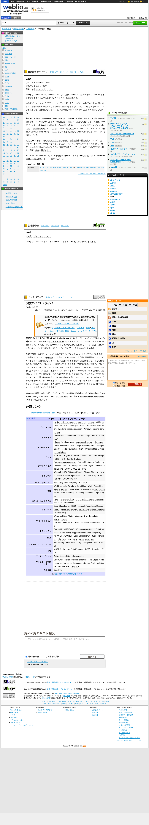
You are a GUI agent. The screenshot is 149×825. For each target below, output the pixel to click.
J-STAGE (60, 331)
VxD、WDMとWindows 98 (122, 133)
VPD (70, 125)
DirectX (57, 442)
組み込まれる (97, 118)
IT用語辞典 (30, 29)
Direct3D (91, 422)
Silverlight (74, 426)
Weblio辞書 (46, 698)
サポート (45, 159)
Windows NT (41, 155)
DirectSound (71, 436)
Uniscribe (75, 566)
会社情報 (95, 712)
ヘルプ (145, 1)
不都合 (40, 147)
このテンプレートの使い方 (67, 323)
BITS (100, 475)
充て (80, 122)
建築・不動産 (10, 73)
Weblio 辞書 (135, 1)
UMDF (64, 519)
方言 (7, 106)
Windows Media (92, 449)
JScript (92, 455)
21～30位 (133, 305)
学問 (7, 77)
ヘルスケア (9, 86)
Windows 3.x (85, 338)
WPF (66, 426)
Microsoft (30, 155)
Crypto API (58, 529)
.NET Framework (66, 503)
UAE (70, 167)
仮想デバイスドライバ (119, 149)
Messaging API (60, 482)
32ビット (56, 348)
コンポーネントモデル (41, 501)
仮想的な (90, 106)
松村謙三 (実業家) (119, 338)
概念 (114, 334)
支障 (66, 147)
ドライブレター (62, 167)
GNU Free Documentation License (67, 694)
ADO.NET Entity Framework (75, 466)
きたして (73, 147)
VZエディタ (115, 180)
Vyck (112, 207)
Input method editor (63, 563)
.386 (96, 132)
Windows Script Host (77, 486)
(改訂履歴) (67, 696)
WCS (81, 539)
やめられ (59, 159)
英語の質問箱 (11, 200)
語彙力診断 (10, 203)
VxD (112, 139)
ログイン (122, 1)
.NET (49, 538)
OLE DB (76, 469)
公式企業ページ (97, 710)
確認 (114, 313)
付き (73, 132)
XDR (63, 459)
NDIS (65, 522)
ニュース (80, 327)
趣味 (7, 90)
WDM (53, 155)
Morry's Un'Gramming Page (43, 413)
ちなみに (70, 128)
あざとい (115, 309)
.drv (112, 142)
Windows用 (40, 241)
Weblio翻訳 (123, 717)
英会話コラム (11, 193)
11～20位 (123, 305)
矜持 (114, 330)
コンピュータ (18, 29)
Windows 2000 (95, 167)
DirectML (58, 570)
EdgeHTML (69, 455)
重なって (47, 106)
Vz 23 (112, 213)
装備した (88, 155)
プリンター (32, 125)
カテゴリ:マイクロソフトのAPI (68, 574)
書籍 (88, 327)
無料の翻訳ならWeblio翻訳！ (42, 9)
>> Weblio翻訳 (141, 356)
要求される (46, 150)
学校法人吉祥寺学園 (120, 317)
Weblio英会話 (11, 197)
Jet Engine (58, 469)
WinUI (82, 426)
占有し (67, 103)
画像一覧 (73, 72)
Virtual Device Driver (48, 118)
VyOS (112, 202)
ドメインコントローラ (48, 167)
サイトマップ (15, 722)
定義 (114, 322)
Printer (42, 125)
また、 (29, 140)
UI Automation (78, 556)
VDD (54, 128)
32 (101, 140)
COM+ (63, 499)
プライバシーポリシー (18, 720)
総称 (70, 98)
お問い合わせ (69, 710)
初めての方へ (132, 18)
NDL (67, 331)
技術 (37, 150)
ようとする (74, 103)
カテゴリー (82, 72)
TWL (94, 331)
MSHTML (58, 455)
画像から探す (42, 712)
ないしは (64, 94)
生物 (7, 96)
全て (4, 48)
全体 (60, 147)
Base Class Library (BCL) (65, 506)
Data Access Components (65, 462)
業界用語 (8, 54)
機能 (77, 140)
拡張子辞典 (33, 225)
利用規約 (13, 717)
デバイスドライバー (57, 98)
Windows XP (82, 393)
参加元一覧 (143, 18)
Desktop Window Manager (65, 422)
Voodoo (113, 191)
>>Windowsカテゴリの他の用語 (91, 173)
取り (53, 159)
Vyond (112, 210)
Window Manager (83, 167)
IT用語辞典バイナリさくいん (61, 682)
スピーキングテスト (14, 207)
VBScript (100, 455)
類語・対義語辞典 (17, 1)
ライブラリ (46, 509)
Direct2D (82, 422)
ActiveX (70, 499)
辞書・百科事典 (11, 109)
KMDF (56, 519)
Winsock (57, 472)
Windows (49, 357)
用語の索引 (55, 226)
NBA (114, 347)
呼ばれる (52, 144)
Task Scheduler (60, 489)
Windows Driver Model (63, 516)
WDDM (58, 522)
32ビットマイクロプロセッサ (55, 140)
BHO (57, 459)
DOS (28, 354)
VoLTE (113, 183)
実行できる (67, 106)
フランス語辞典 (124, 725)
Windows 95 (40, 94)
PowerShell (98, 486)
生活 (7, 83)
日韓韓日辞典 (59, 1)
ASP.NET (58, 536)
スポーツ (8, 93)
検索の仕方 (14, 712)
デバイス (98, 106)
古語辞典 (69, 1)
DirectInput (98, 442)
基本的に (30, 118)
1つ (63, 110)
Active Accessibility (62, 556)
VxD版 (113, 118)
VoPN (112, 186)
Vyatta (112, 205)
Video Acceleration (84, 442)
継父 (114, 326)
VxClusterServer (117, 194)
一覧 (52, 574)
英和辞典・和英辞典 (126, 715)
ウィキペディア (35, 297)
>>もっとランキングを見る (135, 351)
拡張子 (66, 132)
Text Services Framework (76, 560)
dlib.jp (73, 331)
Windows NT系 (32, 393)
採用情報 (95, 715)
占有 (28, 110)
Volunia (113, 188)
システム (54, 147)
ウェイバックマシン (65, 413)
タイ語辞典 (123, 730)
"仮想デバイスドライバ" (64, 327)
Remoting (96, 549)
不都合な (56, 106)
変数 (70, 122)
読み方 (29, 86)
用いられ (85, 140)
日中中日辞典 (46, 1)
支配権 (101, 94)
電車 (7, 60)
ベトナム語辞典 (124, 733)
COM (56, 499)
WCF (85, 482)
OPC (84, 469)
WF (92, 539)
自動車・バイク (11, 63)
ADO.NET (68, 536)
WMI (90, 486)
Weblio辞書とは (16, 710)
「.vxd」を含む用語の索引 (37, 662)
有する (31, 98)
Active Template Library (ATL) (74, 509)
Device (71, 118)
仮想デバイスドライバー (42, 89)
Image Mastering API (85, 446)
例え (95, 122)
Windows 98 (53, 94)
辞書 (5, 1)
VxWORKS (115, 199)
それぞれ (87, 118)
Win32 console (60, 486)
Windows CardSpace (85, 529)
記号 (5, 184)
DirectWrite (59, 560)
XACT (94, 436)
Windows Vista (62, 396)
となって (97, 110)
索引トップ (54, 72)
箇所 (80, 118)
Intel (39, 140)
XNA (81, 449)
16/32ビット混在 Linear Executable (120, 161)
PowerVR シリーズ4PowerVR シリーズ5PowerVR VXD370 (119, 126)
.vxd (28, 307)
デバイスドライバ (56, 341)
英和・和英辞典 (32, 1)
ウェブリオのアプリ (44, 710)
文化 (7, 80)
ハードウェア (56, 103)
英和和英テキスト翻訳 (39, 633)
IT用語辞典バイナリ (37, 72)
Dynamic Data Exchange (73, 549)
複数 (33, 106)
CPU (95, 94)
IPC (49, 551)
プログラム (38, 98)
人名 (7, 103)
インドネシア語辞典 (126, 727)
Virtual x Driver (43, 83)
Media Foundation (69, 449)
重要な (78, 144)
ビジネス (8, 50)
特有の (72, 140)
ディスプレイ (94, 125)
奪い (100, 103)
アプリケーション (37, 103)
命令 (94, 103)
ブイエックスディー (42, 86)
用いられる (86, 94)
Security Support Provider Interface (79, 533)
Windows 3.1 (73, 94)
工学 (7, 70)
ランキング (64, 72)
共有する (80, 110)
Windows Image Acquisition (70, 429)
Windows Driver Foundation (92, 396)
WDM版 (113, 167)
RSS (84, 746)
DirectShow (69, 446)
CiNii (52, 331)
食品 (7, 99)
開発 (96, 147)
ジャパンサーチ (84, 331)
